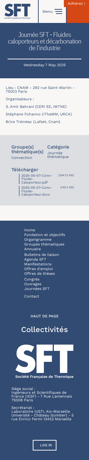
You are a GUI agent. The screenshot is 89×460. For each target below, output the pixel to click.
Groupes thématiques (44, 244)
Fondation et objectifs (44, 234)
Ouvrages (32, 284)
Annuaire (32, 249)
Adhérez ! (76, 3)
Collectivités (44, 329)
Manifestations (38, 264)
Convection (21, 157)
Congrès (31, 279)
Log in (46, 445)
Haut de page (45, 316)
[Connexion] (78, 11)
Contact (31, 296)
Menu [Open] (52, 11)
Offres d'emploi (38, 269)
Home (29, 230)
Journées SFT (37, 288)
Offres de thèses (39, 273)
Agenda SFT (35, 259)
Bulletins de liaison (41, 254)
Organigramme (38, 239)
